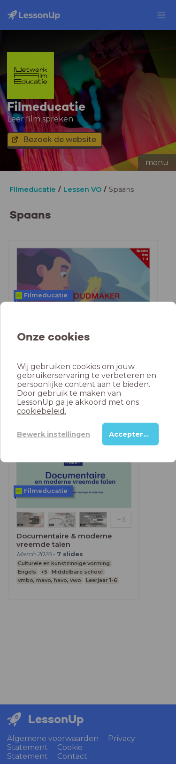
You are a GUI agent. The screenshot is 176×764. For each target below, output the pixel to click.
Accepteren (131, 434)
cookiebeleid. (41, 411)
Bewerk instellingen (53, 434)
